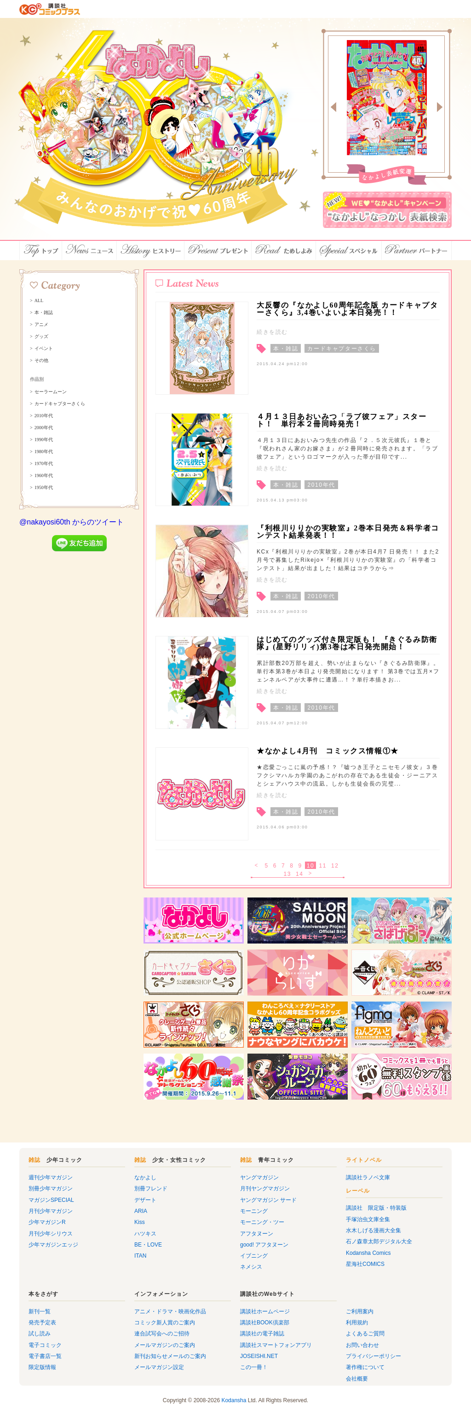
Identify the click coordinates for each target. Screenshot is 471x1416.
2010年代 (43, 416)
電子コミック (45, 1345)
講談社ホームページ (265, 1311)
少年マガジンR (47, 1222)
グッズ (41, 336)
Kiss (139, 1222)
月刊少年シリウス (51, 1233)
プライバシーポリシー (373, 1356)
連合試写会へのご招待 (162, 1333)
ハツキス (145, 1233)
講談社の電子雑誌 (262, 1333)
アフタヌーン (256, 1233)
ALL (38, 300)
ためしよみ (284, 250)
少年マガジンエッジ (53, 1244)
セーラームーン (50, 392)
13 (287, 874)
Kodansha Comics (368, 1253)
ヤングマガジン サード (268, 1200)
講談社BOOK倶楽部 (264, 1322)
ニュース (89, 250)
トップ (40, 250)
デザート (145, 1200)
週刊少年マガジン (51, 1177)
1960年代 (43, 475)
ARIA (140, 1211)
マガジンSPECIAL (51, 1200)
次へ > (311, 874)
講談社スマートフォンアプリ (276, 1345)
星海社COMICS (365, 1264)
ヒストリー (150, 250)
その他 (41, 360)
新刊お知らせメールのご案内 (170, 1356)
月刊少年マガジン (51, 1211)
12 (335, 865)
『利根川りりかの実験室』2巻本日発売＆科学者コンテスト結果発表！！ (348, 531)
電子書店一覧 (45, 1356)
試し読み (40, 1333)
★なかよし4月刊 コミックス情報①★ (328, 751)
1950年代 (43, 487)
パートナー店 (417, 250)
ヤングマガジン (259, 1177)
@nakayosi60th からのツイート (71, 522)
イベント (43, 348)
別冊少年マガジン (51, 1188)
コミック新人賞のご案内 (164, 1322)
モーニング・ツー (262, 1222)
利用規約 (357, 1322)
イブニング (254, 1256)
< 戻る (256, 866)
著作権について (365, 1367)
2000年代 (43, 427)
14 (300, 874)
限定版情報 (42, 1367)
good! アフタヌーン (264, 1244)
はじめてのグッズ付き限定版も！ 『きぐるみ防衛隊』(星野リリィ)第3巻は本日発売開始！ (347, 643)
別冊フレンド (150, 1188)
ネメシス (251, 1267)
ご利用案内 (359, 1311)
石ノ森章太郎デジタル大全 (379, 1241)
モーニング (254, 1211)
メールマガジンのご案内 (164, 1345)
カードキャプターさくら (59, 404)
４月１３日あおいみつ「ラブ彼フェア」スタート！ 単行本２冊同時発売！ (342, 420)
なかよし (145, 1177)
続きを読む (272, 332)
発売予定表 (42, 1322)
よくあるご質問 (365, 1333)
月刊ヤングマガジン (265, 1188)
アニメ (41, 324)
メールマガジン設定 (159, 1367)
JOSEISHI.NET (259, 1356)
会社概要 (357, 1378)
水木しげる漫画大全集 (373, 1230)
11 (323, 865)
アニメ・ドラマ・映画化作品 (170, 1311)
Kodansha (233, 1400)
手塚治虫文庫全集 (368, 1219)
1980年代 (43, 451)
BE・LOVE (148, 1244)
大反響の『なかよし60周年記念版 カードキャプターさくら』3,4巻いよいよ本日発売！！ (347, 308)
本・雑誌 (43, 312)
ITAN (140, 1256)
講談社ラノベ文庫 (368, 1177)
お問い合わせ (362, 1345)
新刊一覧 (40, 1311)
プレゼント (218, 250)
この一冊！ (254, 1367)
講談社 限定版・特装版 (376, 1208)
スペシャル (349, 250)
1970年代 (43, 463)
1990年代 (43, 439)
